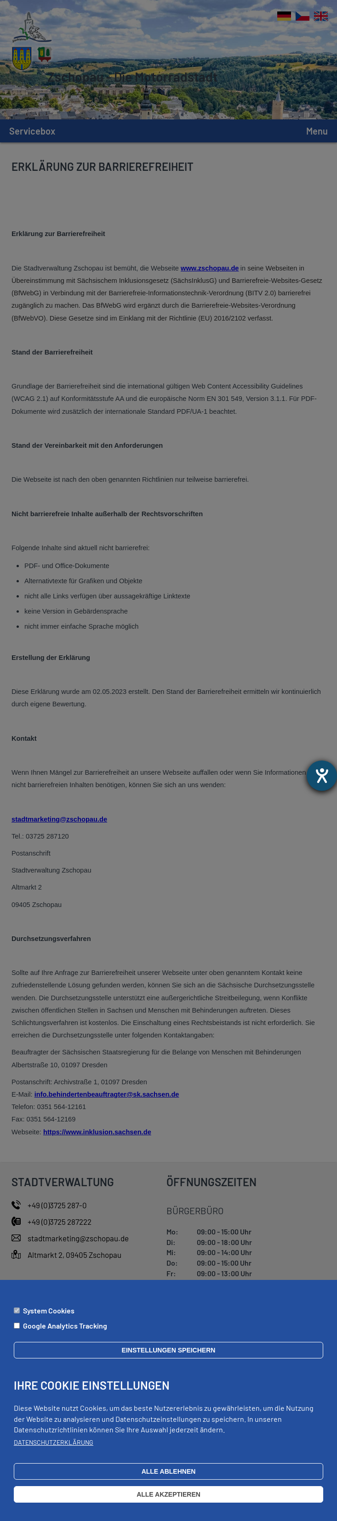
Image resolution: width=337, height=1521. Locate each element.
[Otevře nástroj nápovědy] (322, 775)
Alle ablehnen (169, 1473)
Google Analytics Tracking (65, 1327)
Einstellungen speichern (169, 1352)
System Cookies (48, 1312)
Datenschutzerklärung (53, 1444)
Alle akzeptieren (168, 1496)
